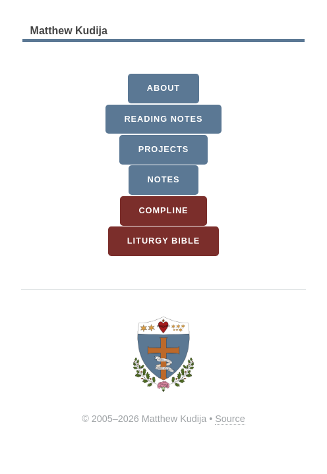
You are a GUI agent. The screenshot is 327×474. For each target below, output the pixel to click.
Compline (163, 210)
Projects (163, 149)
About (163, 88)
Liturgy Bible (163, 241)
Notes (164, 179)
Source (230, 418)
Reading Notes (163, 119)
